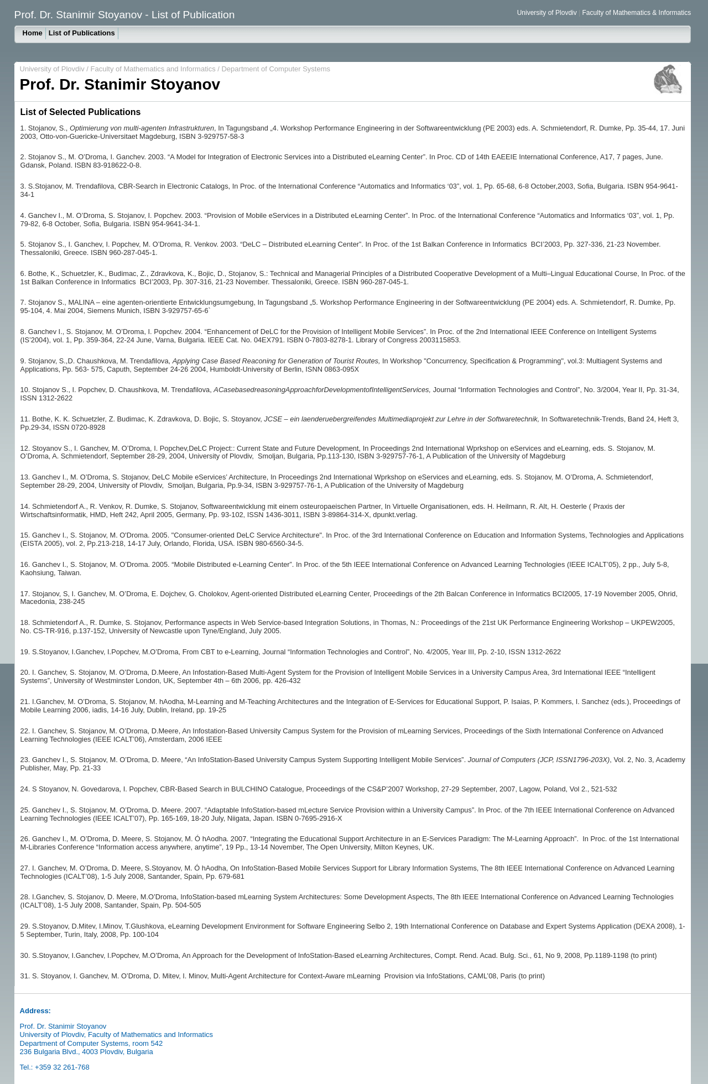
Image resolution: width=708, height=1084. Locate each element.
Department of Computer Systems (275, 69)
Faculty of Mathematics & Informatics (636, 13)
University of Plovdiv (547, 13)
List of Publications (82, 33)
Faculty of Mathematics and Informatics (152, 69)
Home (33, 33)
